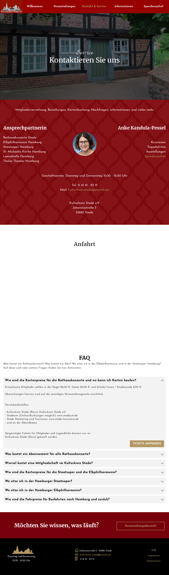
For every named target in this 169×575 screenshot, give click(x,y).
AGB (153, 550)
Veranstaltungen (64, 6)
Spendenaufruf (153, 6)
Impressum (154, 555)
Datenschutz (153, 561)
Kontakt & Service (94, 6)
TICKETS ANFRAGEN (147, 443)
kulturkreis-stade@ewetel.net (88, 189)
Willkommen (35, 6)
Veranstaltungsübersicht (140, 526)
